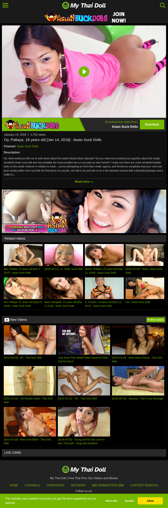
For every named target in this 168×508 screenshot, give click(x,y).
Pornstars (55, 485)
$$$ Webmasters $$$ (108, 485)
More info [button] (111, 500)
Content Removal (144, 485)
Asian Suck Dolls (27, 146)
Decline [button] (129, 500)
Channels (32, 485)
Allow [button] (150, 500)
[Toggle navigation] (5, 5)
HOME (13, 485)
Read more (84, 181)
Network (78, 485)
